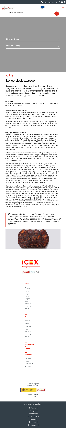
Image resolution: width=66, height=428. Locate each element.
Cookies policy (33, 414)
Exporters (28, 359)
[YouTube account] (61, 2)
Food (27, 317)
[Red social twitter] (7, 76)
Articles (27, 288)
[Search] (55, 14)
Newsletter (33, 419)
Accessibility (34, 425)
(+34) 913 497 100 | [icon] (48, 2)
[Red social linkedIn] (12, 76)
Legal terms (33, 416)
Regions (27, 294)
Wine (27, 284)
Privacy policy (33, 411)
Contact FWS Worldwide (16, 12)
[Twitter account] (56, 2)
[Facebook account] (59, 2)
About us (34, 408)
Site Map (34, 422)
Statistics (28, 367)
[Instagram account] (64, 2)
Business (28, 355)
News (27, 291)
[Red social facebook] (9, 76)
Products (28, 327)
